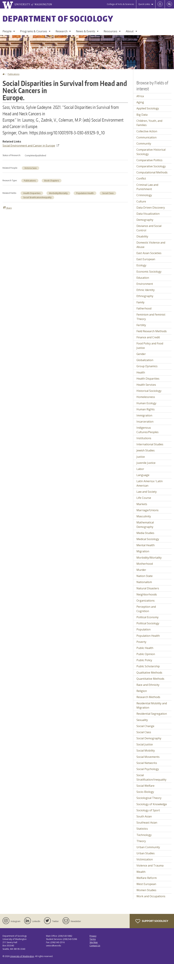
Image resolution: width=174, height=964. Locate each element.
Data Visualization (148, 214)
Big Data (141, 115)
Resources (110, 31)
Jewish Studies (145, 450)
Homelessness (145, 397)
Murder (141, 570)
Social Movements (148, 757)
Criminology (144, 195)
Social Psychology (147, 769)
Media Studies (145, 533)
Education (142, 278)
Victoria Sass (30, 168)
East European (145, 259)
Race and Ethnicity (147, 685)
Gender (141, 354)
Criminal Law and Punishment (147, 187)
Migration (142, 551)
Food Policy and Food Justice (149, 346)
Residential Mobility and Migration (151, 705)
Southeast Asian (146, 822)
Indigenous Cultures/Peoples (147, 430)
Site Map (94, 942)
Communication (146, 137)
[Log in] (160, 4)
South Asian (144, 816)
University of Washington (22, 956)
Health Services (146, 385)
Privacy (93, 935)
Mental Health (145, 545)
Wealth (140, 872)
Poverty (141, 642)
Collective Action (146, 131)
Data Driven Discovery (150, 207)
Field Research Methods (151, 331)
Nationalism (144, 582)
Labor (140, 469)
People (7, 31)
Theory (141, 841)
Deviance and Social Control (148, 228)
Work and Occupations (150, 896)
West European (146, 884)
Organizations (145, 600)
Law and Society (146, 492)
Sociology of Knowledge (151, 804)
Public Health (144, 648)
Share (7, 207)
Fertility (141, 325)
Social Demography (148, 738)
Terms (93, 939)
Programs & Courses (33, 31)
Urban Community (148, 847)
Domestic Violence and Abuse (150, 245)
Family (140, 302)
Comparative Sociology (151, 166)
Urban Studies (145, 853)
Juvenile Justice (145, 463)
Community (143, 143)
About (130, 31)
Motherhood (144, 564)
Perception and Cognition (146, 609)
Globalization (144, 360)
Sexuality (142, 720)
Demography (144, 220)
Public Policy (144, 660)
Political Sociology (147, 623)
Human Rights (145, 409)
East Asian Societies (148, 253)
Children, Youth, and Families (149, 123)
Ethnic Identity (145, 290)
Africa (140, 96)
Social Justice (144, 744)
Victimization (144, 859)
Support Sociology (151, 921)
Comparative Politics (149, 160)
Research (61, 31)
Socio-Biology (145, 792)
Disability (142, 236)
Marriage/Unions (147, 510)
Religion (141, 691)
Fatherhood (143, 308)
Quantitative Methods (150, 679)
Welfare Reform (146, 878)
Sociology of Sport (148, 810)
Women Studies (146, 890)
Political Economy (147, 617)
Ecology (141, 265)
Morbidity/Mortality (58, 193)
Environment (144, 284)
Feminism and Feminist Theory (150, 317)
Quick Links (144, 4)
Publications (13, 74)
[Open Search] (169, 4)
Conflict (141, 178)
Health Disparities (31, 193)
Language (142, 475)
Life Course (143, 498)
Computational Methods (152, 172)
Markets (141, 504)
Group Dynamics (147, 366)
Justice (140, 457)
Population (143, 629)
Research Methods (148, 697)
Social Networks (146, 763)
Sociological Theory (148, 798)
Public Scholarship (148, 666)
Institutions (143, 438)
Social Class (108, 193)
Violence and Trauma (149, 865)
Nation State (144, 576)
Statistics (142, 829)
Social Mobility (145, 750)
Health (140, 372)
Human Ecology (146, 403)
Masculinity (143, 516)
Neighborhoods (146, 594)
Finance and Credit (148, 337)
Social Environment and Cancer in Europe (31, 145)
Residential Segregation (151, 714)
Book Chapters (51, 180)
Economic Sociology (148, 271)
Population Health (85, 193)
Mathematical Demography (145, 525)
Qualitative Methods (149, 672)
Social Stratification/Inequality (37, 197)
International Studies (149, 444)
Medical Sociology (147, 539)
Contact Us (95, 945)
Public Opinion (145, 654)
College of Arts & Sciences (120, 4)
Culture (141, 201)
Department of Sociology (58, 18)
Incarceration (144, 421)
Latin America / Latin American (149, 483)
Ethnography (144, 296)
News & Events (85, 31)
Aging (140, 102)
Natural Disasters (147, 588)
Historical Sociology (148, 391)
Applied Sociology (147, 108)
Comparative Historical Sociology (151, 152)
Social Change (145, 726)
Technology (144, 835)
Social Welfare (145, 786)
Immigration (144, 415)
